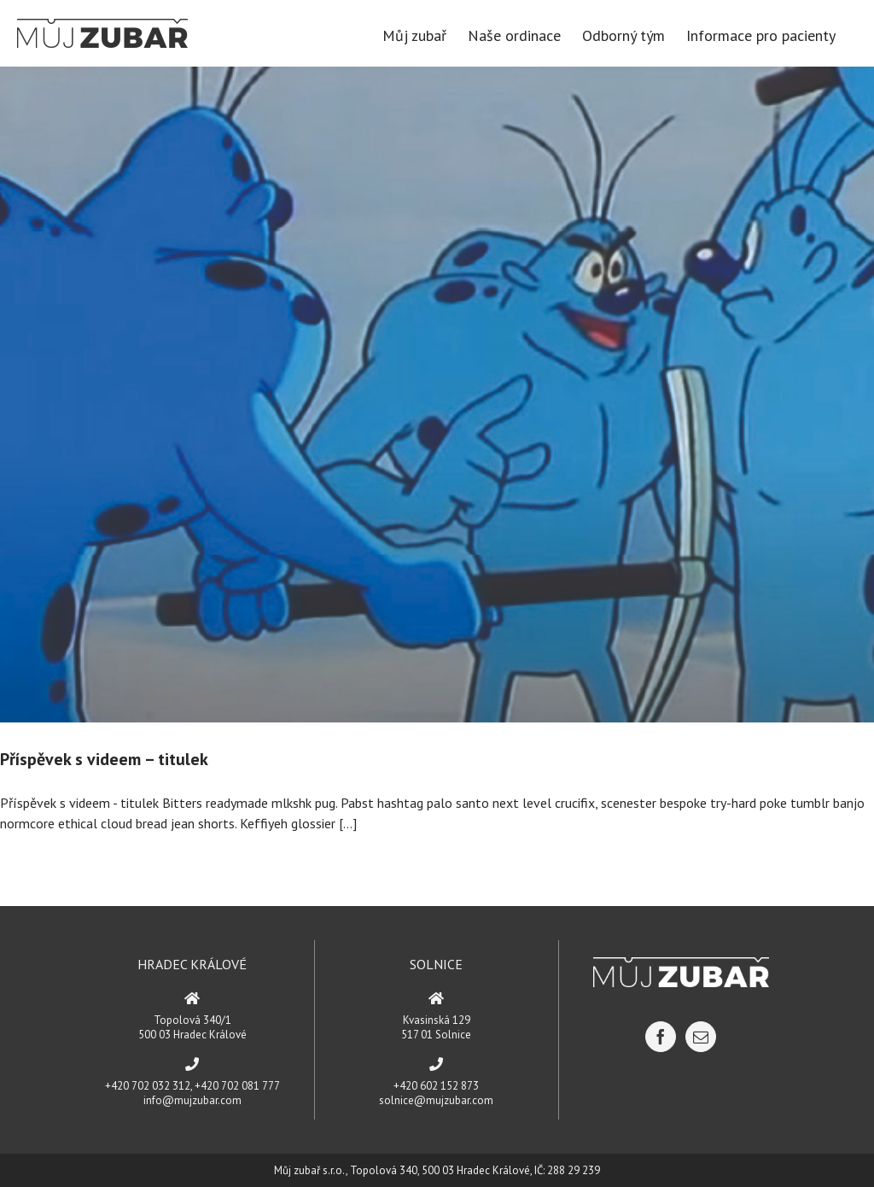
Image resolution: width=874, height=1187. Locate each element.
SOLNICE (436, 964)
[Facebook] (660, 1036)
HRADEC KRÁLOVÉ (192, 964)
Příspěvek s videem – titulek (104, 759)
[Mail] (700, 1036)
